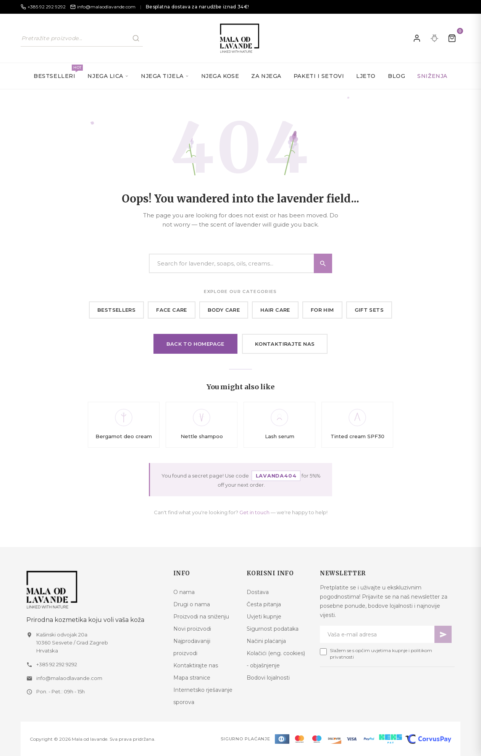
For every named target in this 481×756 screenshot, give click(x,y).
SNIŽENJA (432, 76)
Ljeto (366, 76)
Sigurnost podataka (273, 628)
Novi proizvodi (192, 628)
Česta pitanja (264, 604)
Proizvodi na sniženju (201, 616)
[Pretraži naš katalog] (82, 38)
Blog (396, 76)
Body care (224, 310)
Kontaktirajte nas (285, 344)
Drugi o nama (191, 604)
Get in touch (254, 512)
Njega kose (220, 76)
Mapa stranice (191, 677)
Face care (171, 310)
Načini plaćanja (266, 641)
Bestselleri (57, 72)
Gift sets (369, 310)
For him (322, 310)
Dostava (258, 592)
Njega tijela (165, 76)
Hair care (275, 310)
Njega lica (108, 76)
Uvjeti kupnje (264, 616)
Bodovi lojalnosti (268, 677)
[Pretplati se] (443, 634)
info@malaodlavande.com (69, 678)
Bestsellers (116, 310)
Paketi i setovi (319, 76)
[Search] (240, 263)
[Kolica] (452, 38)
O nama (184, 592)
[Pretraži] (136, 38)
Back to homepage (195, 344)
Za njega (266, 76)
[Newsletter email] (377, 634)
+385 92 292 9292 (56, 664)
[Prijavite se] (416, 38)
